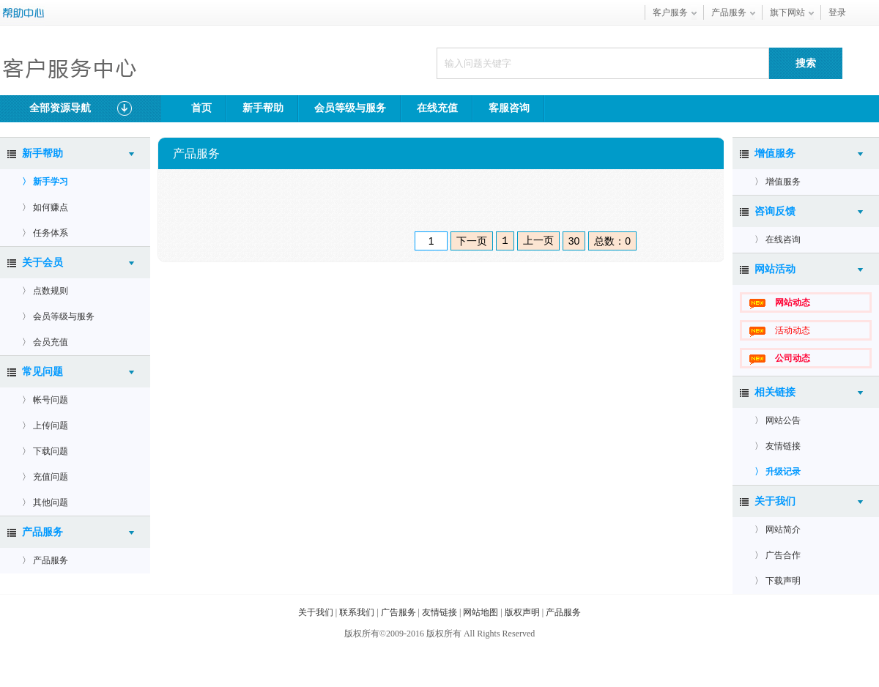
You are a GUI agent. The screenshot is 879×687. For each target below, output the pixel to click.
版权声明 (522, 612)
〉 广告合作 (777, 555)
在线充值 (437, 108)
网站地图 (480, 612)
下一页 (471, 241)
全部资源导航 (80, 108)
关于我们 (315, 612)
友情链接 (439, 612)
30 (574, 241)
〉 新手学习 (45, 182)
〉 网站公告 (777, 420)
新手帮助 (262, 108)
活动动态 (792, 330)
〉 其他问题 (45, 502)
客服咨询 (509, 108)
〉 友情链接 (777, 446)
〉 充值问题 (45, 477)
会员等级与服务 (350, 108)
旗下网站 (787, 12)
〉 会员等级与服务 (58, 316)
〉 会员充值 (45, 342)
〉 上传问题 (45, 425)
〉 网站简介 (777, 529)
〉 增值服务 (777, 182)
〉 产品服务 (45, 560)
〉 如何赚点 (45, 207)
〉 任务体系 (45, 233)
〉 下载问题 (45, 451)
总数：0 (612, 241)
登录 (837, 12)
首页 (201, 108)
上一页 (538, 241)
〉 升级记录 (777, 472)
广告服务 (398, 612)
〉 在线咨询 (777, 239)
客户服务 (670, 12)
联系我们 (356, 612)
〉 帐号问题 (45, 400)
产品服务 (728, 12)
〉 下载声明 (777, 581)
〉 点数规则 (45, 291)
